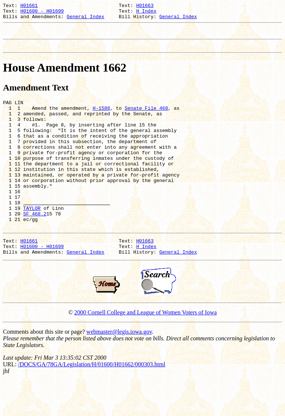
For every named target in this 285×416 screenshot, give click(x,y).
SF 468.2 (34, 243)
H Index (146, 13)
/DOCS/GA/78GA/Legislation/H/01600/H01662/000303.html (91, 400)
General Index (85, 19)
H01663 (145, 6)
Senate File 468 (146, 116)
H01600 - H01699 (42, 13)
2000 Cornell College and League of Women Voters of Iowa (145, 348)
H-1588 (101, 116)
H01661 (29, 6)
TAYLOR (32, 237)
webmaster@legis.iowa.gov (119, 367)
